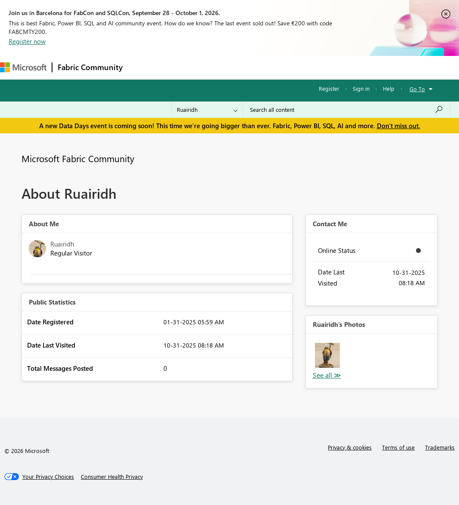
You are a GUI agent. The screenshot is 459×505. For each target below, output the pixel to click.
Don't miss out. (398, 125)
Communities (253, 67)
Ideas (215, 67)
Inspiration (180, 67)
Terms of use (398, 447)
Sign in (361, 88)
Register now (27, 41)
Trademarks (440, 447)
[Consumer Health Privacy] (112, 476)
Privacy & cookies (350, 447)
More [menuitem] (321, 67)
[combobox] (346, 110)
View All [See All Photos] (327, 375)
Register (329, 88)
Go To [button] (417, 88)
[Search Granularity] (207, 110)
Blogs (292, 67)
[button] (327, 355)
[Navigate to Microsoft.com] (23, 67)
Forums (142, 67)
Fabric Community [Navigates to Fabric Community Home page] (90, 67)
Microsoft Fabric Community (78, 158)
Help (388, 88)
